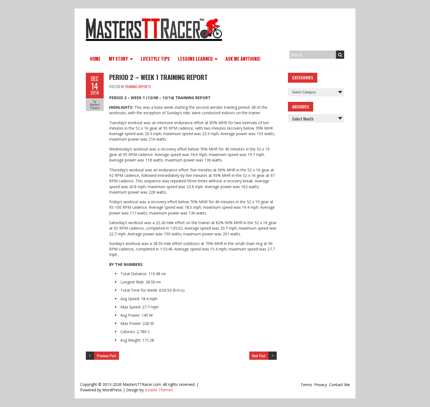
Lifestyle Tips (155, 58)
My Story (118, 58)
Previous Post (106, 355)
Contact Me (339, 384)
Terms (306, 384)
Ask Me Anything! (242, 58)
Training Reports (138, 86)
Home (95, 58)
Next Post (259, 355)
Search (340, 54)
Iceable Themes (159, 389)
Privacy (320, 384)
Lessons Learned (195, 58)
